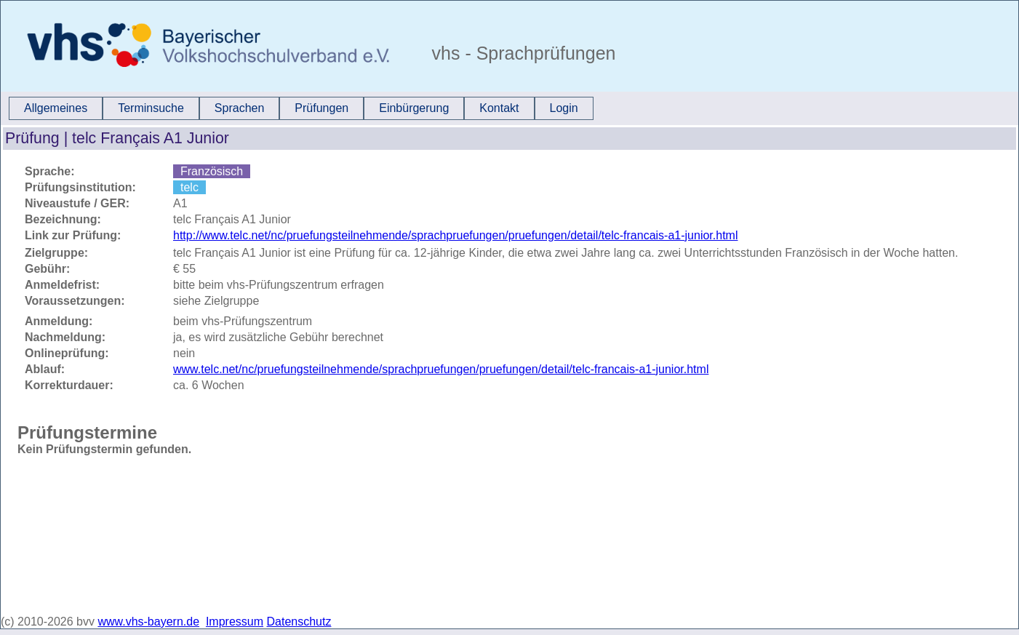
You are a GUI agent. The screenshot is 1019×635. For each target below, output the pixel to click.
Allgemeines (55, 108)
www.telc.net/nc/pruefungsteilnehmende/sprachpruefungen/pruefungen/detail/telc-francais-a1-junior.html (440, 369)
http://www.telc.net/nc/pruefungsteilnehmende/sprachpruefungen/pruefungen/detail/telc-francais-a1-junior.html (455, 235)
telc (189, 187)
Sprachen (240, 108)
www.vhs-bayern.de (148, 621)
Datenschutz (299, 621)
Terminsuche (151, 108)
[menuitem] (56, 108)
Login (564, 108)
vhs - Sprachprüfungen (521, 53)
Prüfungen (321, 108)
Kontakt (499, 108)
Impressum (234, 621)
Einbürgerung (414, 108)
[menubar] (301, 108)
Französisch (211, 171)
